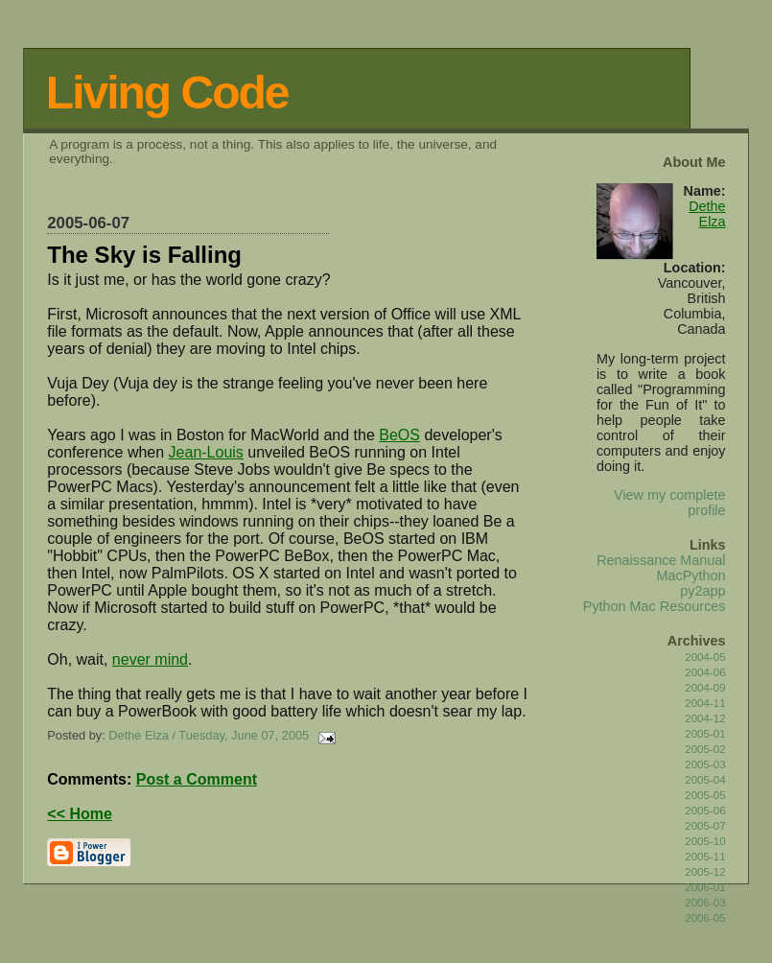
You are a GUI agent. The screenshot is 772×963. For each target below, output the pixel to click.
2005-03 (705, 764)
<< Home (79, 814)
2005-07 (705, 826)
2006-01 (705, 887)
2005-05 (705, 795)
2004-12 (705, 718)
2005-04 (705, 780)
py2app (702, 591)
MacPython (691, 575)
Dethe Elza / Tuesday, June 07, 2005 (208, 735)
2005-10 (705, 841)
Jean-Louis (206, 452)
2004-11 (705, 703)
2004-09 (705, 687)
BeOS (399, 435)
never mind (150, 659)
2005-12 (705, 872)
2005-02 (705, 749)
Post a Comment (196, 779)
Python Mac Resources (654, 606)
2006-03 (705, 902)
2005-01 (705, 734)
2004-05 (705, 657)
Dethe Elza (707, 214)
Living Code (167, 92)
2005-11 (705, 856)
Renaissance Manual (661, 560)
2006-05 (705, 918)
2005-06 (705, 810)
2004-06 (705, 672)
